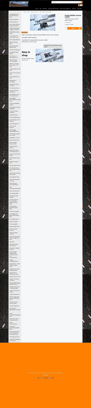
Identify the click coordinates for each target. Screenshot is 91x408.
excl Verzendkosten (68, 22)
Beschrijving (24, 32)
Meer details (45, 375)
